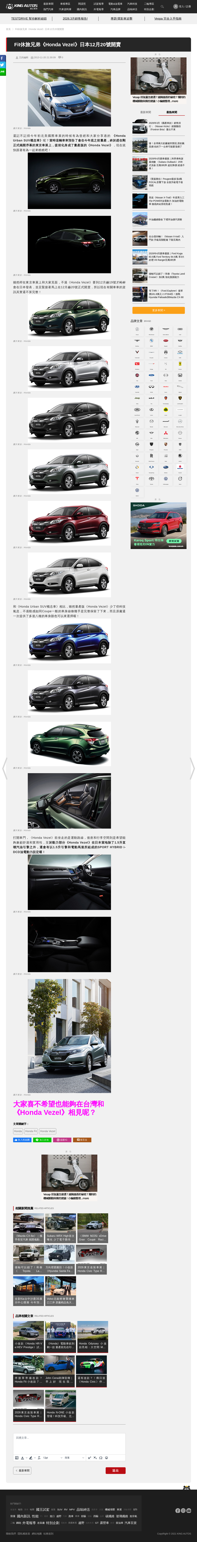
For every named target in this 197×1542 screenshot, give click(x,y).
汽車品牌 (115, 9)
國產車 (95, 1509)
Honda (18, 1131)
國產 (46, 1516)
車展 (119, 1509)
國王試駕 (42, 1509)
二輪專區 (149, 3)
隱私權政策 (24, 1533)
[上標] (89, 1458)
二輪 (12, 1523)
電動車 (64, 1523)
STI (135, 1509)
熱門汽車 (48, 9)
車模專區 (65, 3)
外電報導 (99, 9)
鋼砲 (18, 1522)
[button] (24, 1458)
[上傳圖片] (17, 1458)
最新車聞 (48, 3)
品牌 (102, 1516)
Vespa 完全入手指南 (168, 18)
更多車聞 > (158, 310)
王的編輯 (23, 57)
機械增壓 (110, 1509)
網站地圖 (37, 1533)
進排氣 (133, 1516)
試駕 (101, 1509)
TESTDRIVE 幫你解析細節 (29, 18)
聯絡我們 (11, 1533)
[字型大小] (53, 1458)
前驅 (83, 1516)
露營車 (104, 1523)
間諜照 (82, 3)
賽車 (26, 1509)
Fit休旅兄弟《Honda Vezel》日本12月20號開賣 (39, 29)
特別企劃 (149, 9)
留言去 (82, 1139)
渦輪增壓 (127, 1509)
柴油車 (119, 1522)
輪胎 (20, 1509)
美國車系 (72, 1523)
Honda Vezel (47, 1131)
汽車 (65, 1516)
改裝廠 (41, 1522)
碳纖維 (109, 1516)
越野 (58, 1516)
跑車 (71, 1516)
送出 (115, 1470)
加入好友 (42, 1140)
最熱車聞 (171, 112)
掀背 (112, 1523)
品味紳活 (132, 9)
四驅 (95, 1516)
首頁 (8, 29)
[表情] (106, 1458)
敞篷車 (13, 1509)
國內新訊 (82, 9)
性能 (35, 1516)
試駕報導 (99, 3)
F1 (41, 1516)
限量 (12, 1516)
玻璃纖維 (122, 1516)
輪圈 (32, 1509)
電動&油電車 (115, 3)
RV (66, 1509)
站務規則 (48, 1533)
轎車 (77, 1516)
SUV (59, 1509)
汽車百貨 (131, 1523)
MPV (72, 1509)
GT (97, 1522)
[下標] (95, 1458)
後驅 (90, 1516)
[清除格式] (39, 1458)
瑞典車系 (90, 1523)
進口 (52, 1516)
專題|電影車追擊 (121, 18)
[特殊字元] (101, 1458)
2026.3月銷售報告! (75, 18)
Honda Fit (31, 1131)
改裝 (53, 1509)
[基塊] (74, 1458)
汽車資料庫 (65, 9)
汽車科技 (132, 3)
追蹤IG (62, 1139)
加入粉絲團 (22, 1139)
